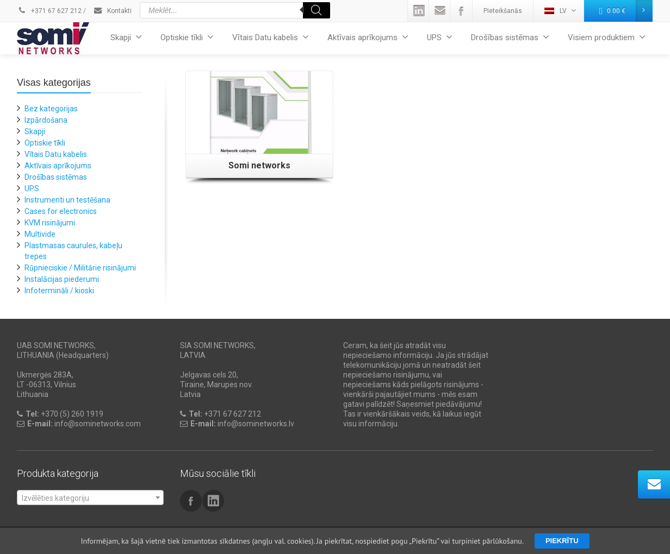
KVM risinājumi (49, 222)
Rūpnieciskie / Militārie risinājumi (80, 267)
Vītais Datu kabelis (270, 37)
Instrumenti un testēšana (67, 200)
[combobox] (90, 497)
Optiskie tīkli (187, 37)
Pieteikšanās (502, 11)
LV (560, 11)
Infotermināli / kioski (59, 290)
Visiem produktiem (607, 37)
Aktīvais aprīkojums (367, 37)
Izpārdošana (45, 120)
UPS (439, 37)
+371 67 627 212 (49, 11)
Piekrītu (562, 541)
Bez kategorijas (51, 108)
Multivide (39, 234)
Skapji (126, 37)
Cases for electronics (60, 211)
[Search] (316, 10)
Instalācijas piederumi (61, 279)
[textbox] (90, 498)
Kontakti (112, 11)
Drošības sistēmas (510, 37)
